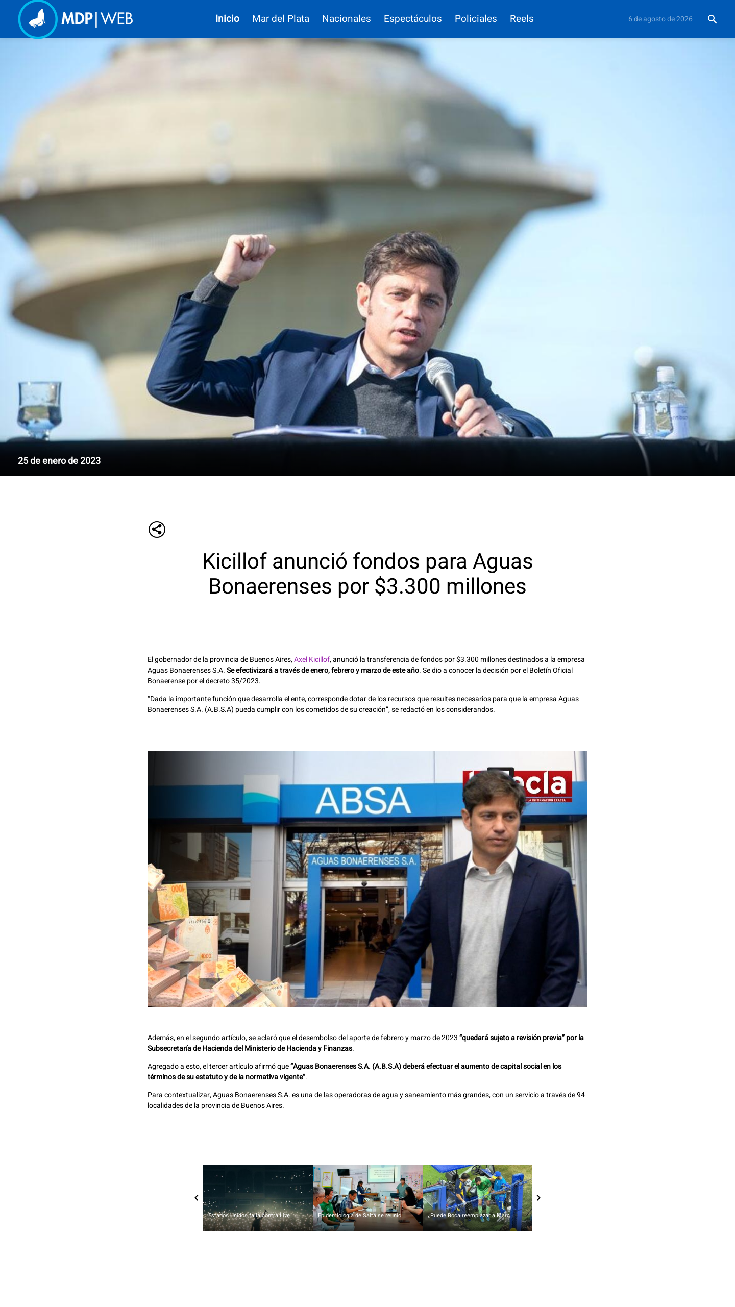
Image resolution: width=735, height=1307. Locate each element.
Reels (522, 19)
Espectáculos (413, 19)
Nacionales (346, 19)
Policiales (476, 19)
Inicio (227, 19)
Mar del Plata (280, 19)
